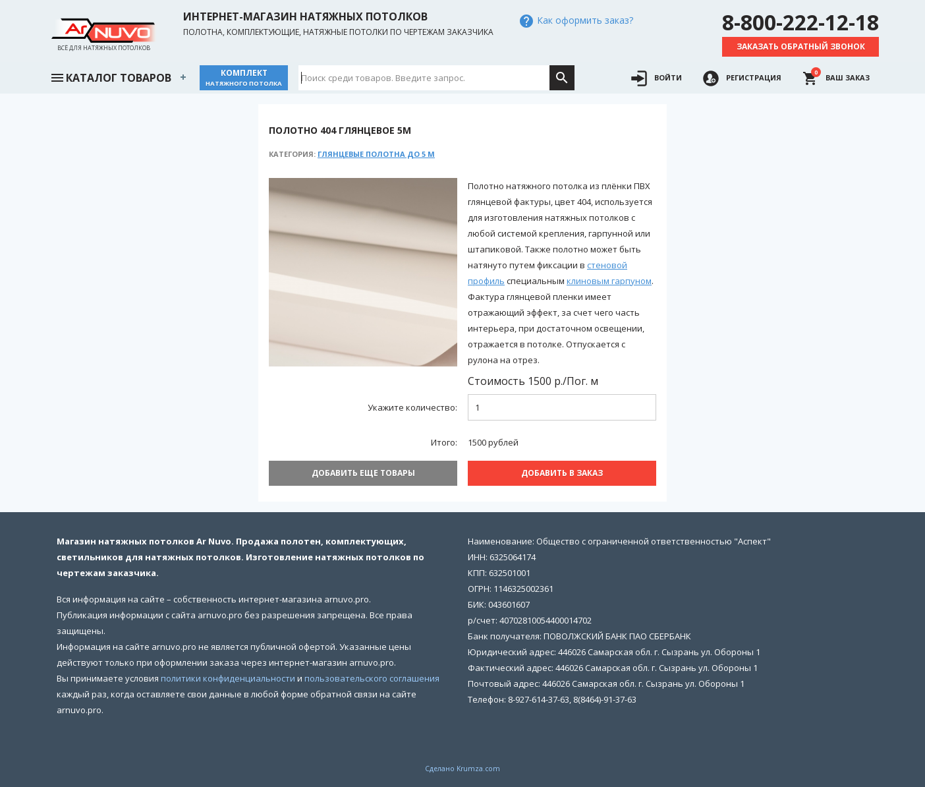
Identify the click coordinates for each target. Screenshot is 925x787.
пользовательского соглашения (371, 678)
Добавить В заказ (562, 473)
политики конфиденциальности (228, 678)
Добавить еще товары (363, 473)
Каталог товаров (110, 76)
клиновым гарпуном (609, 281)
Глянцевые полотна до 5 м (376, 154)
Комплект (244, 77)
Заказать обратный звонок (801, 46)
